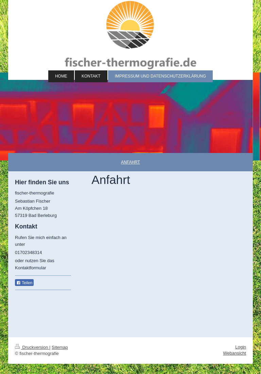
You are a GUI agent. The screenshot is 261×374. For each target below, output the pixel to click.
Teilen (24, 282)
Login (240, 347)
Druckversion (32, 347)
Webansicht (234, 353)
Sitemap (60, 347)
